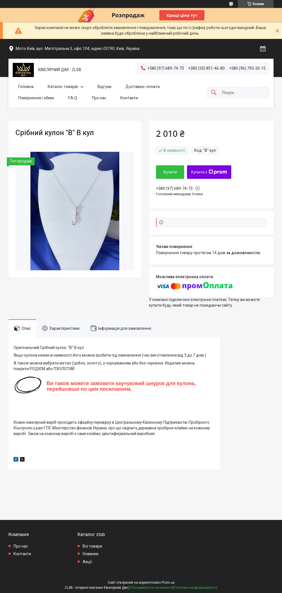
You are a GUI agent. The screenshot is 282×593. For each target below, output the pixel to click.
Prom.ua (168, 583)
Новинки (90, 554)
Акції (87, 561)
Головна (26, 86)
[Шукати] (214, 92)
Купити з (209, 172)
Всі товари (92, 546)
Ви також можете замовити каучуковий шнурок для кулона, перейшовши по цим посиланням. (121, 386)
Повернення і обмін (36, 98)
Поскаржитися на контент (151, 588)
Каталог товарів (63, 86)
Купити (170, 172)
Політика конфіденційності (195, 588)
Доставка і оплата (142, 86)
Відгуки (104, 86)
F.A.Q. (73, 98)
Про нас (99, 98)
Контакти (129, 98)
